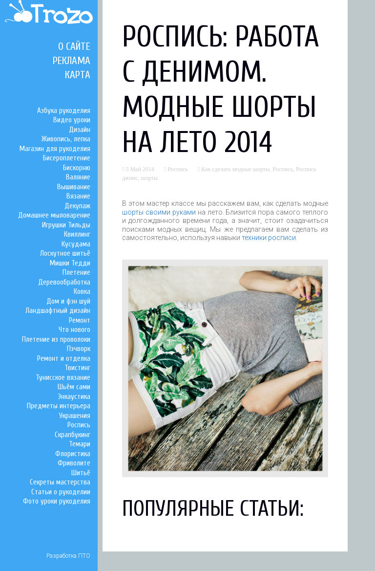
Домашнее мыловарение (54, 215)
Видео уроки (71, 120)
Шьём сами (74, 387)
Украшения (74, 416)
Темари (79, 444)
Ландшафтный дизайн (57, 311)
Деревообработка (64, 282)
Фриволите (74, 463)
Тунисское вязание (63, 377)
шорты (149, 178)
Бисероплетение (66, 158)
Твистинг (77, 368)
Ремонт (79, 320)
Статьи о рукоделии (60, 492)
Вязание (78, 196)
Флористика (72, 454)
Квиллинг (77, 234)
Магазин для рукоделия (55, 149)
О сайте (74, 46)
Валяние (78, 177)
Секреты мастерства (60, 482)
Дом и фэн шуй (68, 301)
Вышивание (73, 187)
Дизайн (79, 130)
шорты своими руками (159, 212)
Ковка (82, 291)
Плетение (76, 272)
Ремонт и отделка (63, 358)
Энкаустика (74, 397)
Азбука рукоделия (63, 111)
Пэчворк (78, 349)
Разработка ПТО (68, 555)
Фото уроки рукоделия (56, 501)
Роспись (78, 425)
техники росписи (269, 238)
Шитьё (80, 473)
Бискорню (76, 168)
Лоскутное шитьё (65, 253)
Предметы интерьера (58, 406)
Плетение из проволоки (56, 339)
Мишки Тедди (70, 263)
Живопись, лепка (66, 139)
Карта (77, 75)
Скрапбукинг (72, 435)
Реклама (71, 60)
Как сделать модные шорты (235, 169)
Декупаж (77, 206)
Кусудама (76, 244)
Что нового (74, 330)
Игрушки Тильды (66, 225)
